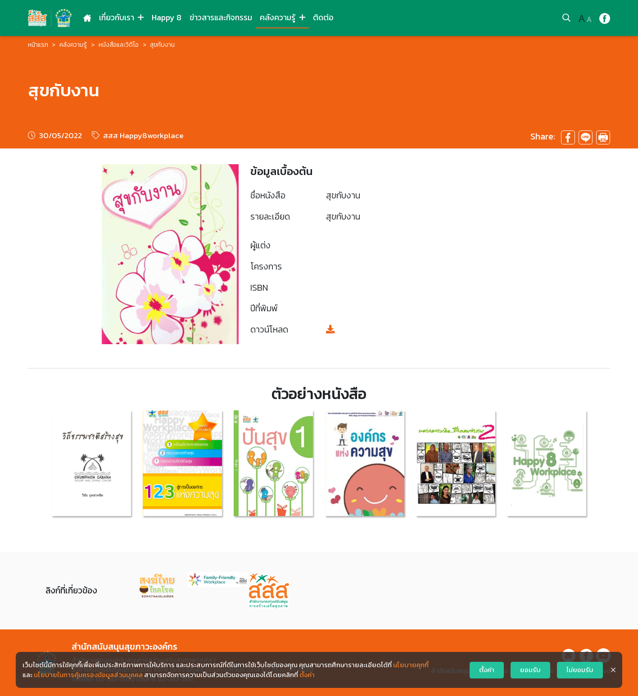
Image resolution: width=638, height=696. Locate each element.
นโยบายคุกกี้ (411, 665)
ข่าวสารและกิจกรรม (221, 17)
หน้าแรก (38, 44)
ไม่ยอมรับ (579, 670)
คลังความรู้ (282, 17)
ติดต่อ (323, 17)
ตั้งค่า (307, 675)
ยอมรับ (530, 670)
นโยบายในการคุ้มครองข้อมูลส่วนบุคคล (88, 675)
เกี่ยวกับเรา (121, 17)
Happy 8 (166, 17)
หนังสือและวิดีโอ (119, 44)
